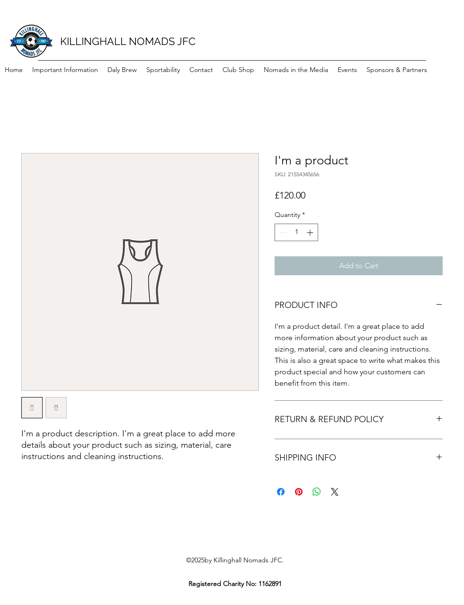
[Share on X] (334, 491)
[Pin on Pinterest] (298, 491)
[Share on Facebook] (280, 491)
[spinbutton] (296, 232)
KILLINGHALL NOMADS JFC (128, 41)
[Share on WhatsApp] (316, 491)
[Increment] (311, 232)
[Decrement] (282, 232)
